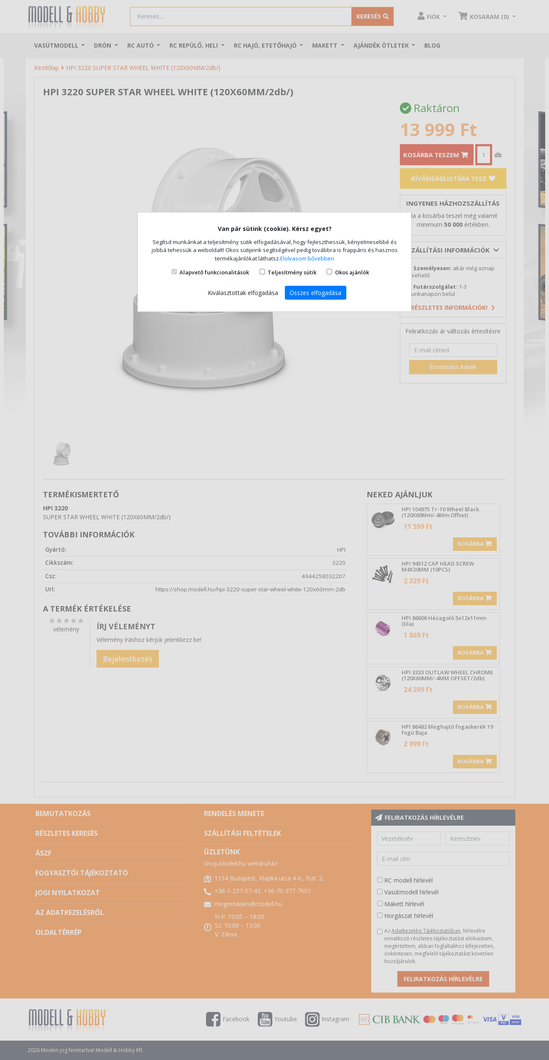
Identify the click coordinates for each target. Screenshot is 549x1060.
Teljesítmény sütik (292, 272)
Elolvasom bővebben (307, 258)
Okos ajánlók (352, 272)
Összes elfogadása (315, 293)
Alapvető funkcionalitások (214, 272)
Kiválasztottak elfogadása (243, 293)
